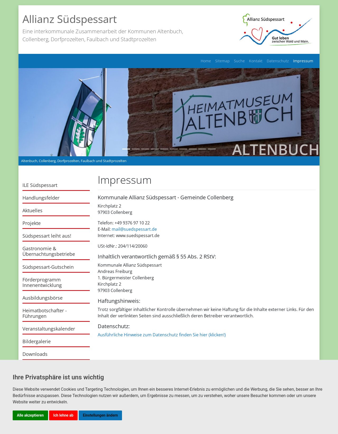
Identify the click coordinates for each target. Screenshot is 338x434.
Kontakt (255, 60)
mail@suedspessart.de (134, 229)
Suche (239, 60)
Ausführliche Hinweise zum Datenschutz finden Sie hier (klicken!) (162, 335)
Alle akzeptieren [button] (30, 415)
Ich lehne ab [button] (63, 415)
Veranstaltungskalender (48, 329)
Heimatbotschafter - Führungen (44, 313)
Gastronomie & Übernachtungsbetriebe (48, 251)
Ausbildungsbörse (42, 298)
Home (206, 60)
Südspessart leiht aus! (46, 236)
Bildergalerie (36, 341)
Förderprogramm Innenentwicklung (42, 282)
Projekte (31, 223)
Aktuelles (32, 210)
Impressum (303, 60)
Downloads (35, 354)
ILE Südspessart (39, 185)
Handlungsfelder (40, 198)
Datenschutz (278, 60)
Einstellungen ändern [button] (100, 415)
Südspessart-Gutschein (48, 267)
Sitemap (222, 60)
